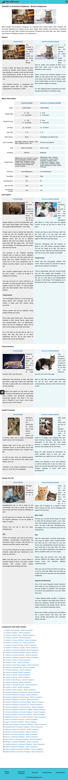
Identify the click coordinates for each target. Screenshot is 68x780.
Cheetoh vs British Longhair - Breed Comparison (20, 690)
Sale (20, 41)
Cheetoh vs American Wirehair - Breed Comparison (21, 655)
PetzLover (35, 772)
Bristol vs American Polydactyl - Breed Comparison (21, 747)
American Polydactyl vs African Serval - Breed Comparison (23, 697)
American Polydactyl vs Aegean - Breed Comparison (21, 694)
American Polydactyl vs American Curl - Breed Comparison (23, 704)
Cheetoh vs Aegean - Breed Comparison (18, 633)
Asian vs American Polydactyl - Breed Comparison (21, 722)
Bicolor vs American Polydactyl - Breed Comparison (21, 734)
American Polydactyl (48, 41)
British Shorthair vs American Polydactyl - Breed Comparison (24, 751)
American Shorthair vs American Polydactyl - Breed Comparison (25, 712)
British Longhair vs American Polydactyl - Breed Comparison (24, 749)
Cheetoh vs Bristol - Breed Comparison (17, 687)
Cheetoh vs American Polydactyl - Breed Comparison (22, 650)
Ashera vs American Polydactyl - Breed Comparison (21, 719)
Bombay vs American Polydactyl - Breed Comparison (22, 742)
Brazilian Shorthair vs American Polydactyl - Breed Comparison (25, 744)
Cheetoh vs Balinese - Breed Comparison (18, 670)
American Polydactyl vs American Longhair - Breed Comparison (25, 709)
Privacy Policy (7, 772)
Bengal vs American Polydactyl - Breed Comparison (21, 732)
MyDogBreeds (60, 772)
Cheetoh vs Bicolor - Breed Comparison (17, 675)
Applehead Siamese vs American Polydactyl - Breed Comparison (25, 717)
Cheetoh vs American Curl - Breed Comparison (20, 642)
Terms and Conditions (21, 772)
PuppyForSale (46, 772)
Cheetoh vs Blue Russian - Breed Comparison (19, 680)
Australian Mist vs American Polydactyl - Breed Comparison (24, 727)
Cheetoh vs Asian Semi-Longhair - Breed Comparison (22, 665)
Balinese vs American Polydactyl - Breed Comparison (22, 729)
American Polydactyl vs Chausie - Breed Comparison (22, 699)
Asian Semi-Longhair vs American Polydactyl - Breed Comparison (25, 724)
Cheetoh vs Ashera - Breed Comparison (17, 660)
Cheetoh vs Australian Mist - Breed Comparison (20, 667)
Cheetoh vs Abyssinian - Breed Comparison (19, 630)
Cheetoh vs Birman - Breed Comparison (17, 677)
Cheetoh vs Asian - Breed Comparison (17, 662)
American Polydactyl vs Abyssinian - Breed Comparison (22, 692)
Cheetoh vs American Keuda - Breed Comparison (20, 645)
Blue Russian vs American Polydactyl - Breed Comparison (23, 739)
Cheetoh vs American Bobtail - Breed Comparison (21, 640)
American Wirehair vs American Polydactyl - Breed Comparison (25, 714)
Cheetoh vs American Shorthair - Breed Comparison (21, 652)
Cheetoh (16, 41)
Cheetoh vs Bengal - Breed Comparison (17, 672)
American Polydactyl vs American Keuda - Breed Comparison (24, 707)
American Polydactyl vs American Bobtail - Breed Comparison (24, 702)
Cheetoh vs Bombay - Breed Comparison (18, 682)
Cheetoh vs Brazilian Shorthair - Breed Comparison (21, 685)
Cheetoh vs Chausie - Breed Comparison (18, 637)
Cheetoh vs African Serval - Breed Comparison (20, 635)
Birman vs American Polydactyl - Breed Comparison (21, 737)
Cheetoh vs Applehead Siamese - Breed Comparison (22, 657)
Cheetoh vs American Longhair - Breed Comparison (21, 647)
